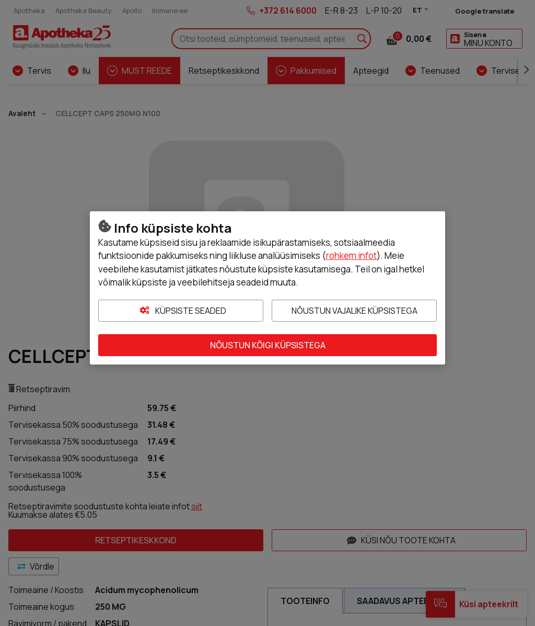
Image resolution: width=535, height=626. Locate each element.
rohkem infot (351, 255)
